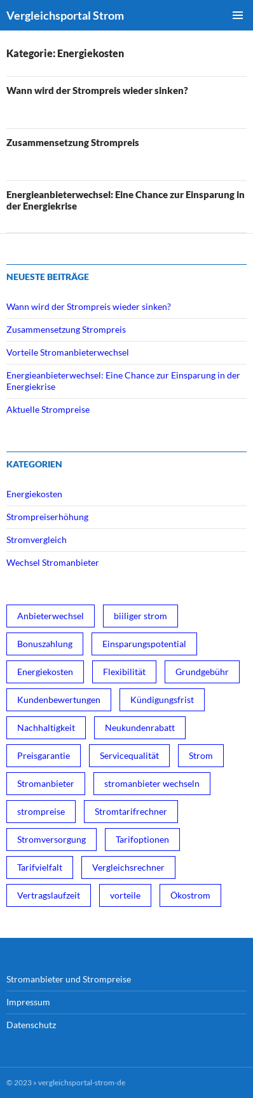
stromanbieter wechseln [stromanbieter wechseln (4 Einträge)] (152, 783)
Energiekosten (34, 493)
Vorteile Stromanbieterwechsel (67, 352)
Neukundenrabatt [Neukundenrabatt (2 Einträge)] (140, 727)
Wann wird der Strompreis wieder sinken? (97, 90)
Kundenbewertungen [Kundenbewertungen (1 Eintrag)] (58, 699)
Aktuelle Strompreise (48, 409)
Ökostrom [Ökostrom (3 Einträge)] (190, 895)
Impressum (28, 1001)
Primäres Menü (237, 15)
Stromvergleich (36, 539)
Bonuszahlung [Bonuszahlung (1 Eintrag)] (44, 643)
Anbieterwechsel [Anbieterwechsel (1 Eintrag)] (50, 615)
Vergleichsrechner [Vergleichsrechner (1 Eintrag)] (128, 867)
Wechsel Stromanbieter (52, 562)
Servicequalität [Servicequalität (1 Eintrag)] (129, 755)
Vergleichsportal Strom (65, 15)
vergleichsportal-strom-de (81, 1082)
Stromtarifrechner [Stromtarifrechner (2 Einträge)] (131, 811)
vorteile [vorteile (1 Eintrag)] (125, 895)
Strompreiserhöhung (47, 516)
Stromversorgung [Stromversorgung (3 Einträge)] (51, 839)
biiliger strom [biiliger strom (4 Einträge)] (140, 615)
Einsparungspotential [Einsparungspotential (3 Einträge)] (144, 643)
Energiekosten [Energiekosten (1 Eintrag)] (45, 671)
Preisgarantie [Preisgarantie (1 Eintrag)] (43, 755)
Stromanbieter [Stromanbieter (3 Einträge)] (45, 783)
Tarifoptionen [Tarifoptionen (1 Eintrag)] (142, 839)
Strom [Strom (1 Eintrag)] (201, 755)
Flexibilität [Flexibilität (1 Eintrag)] (124, 671)
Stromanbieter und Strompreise (68, 979)
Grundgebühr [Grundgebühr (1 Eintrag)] (202, 671)
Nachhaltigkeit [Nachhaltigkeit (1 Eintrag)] (46, 727)
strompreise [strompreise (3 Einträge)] (41, 811)
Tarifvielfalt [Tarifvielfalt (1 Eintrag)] (39, 867)
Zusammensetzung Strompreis (72, 142)
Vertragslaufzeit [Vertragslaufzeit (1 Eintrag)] (48, 895)
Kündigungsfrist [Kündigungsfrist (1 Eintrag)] (162, 699)
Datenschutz (31, 1024)
